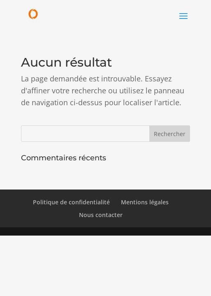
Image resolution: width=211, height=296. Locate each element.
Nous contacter (101, 215)
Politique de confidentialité (71, 202)
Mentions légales (145, 202)
